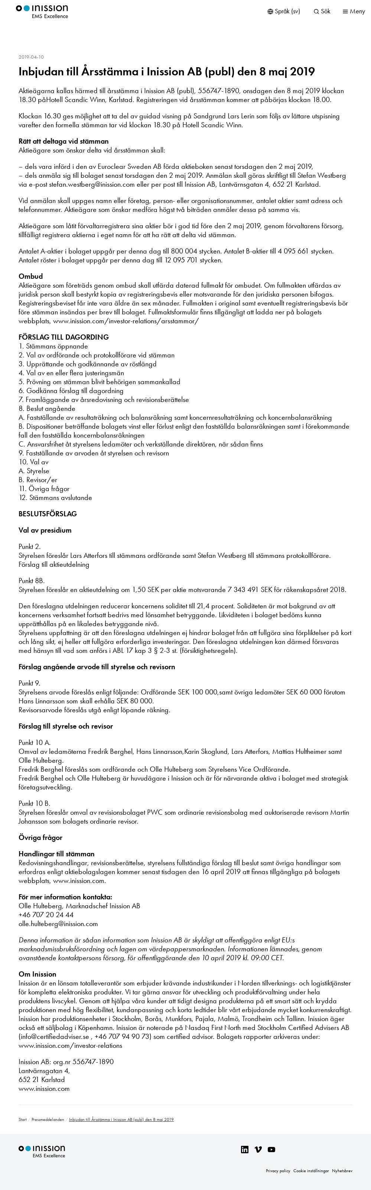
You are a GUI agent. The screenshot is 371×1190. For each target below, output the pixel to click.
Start (23, 1119)
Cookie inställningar (311, 1170)
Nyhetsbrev (342, 1170)
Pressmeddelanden (48, 1119)
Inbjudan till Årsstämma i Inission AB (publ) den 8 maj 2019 (167, 71)
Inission (42, 11)
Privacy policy (278, 1170)
